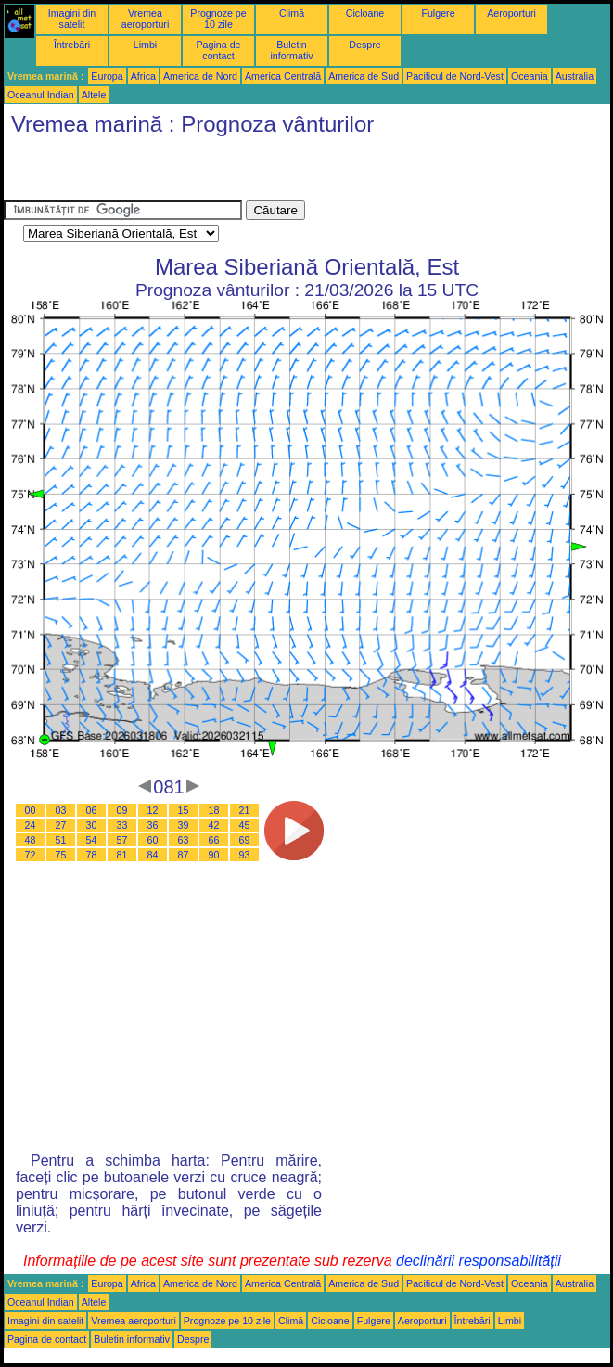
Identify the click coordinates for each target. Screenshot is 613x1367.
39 (183, 825)
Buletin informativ (291, 50)
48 (30, 839)
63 (183, 839)
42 (214, 825)
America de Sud (363, 76)
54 (91, 839)
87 (183, 854)
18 (214, 810)
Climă (291, 13)
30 (91, 825)
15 (183, 810)
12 (153, 810)
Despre (364, 44)
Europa (106, 76)
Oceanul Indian (40, 94)
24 (30, 825)
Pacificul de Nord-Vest (455, 76)
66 (214, 839)
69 (244, 839)
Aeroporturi (511, 13)
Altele (94, 94)
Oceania (529, 76)
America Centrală (283, 76)
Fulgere (437, 13)
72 (30, 854)
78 (91, 854)
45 (244, 825)
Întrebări (72, 44)
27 (61, 825)
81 (122, 854)
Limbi (145, 44)
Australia (575, 76)
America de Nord (200, 76)
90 (214, 854)
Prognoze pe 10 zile (218, 18)
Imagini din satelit (72, 18)
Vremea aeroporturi (145, 18)
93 (244, 854)
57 (122, 839)
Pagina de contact (219, 50)
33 (122, 825)
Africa (143, 76)
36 (153, 825)
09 (122, 810)
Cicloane (365, 13)
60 (153, 839)
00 (30, 810)
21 (244, 810)
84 (153, 854)
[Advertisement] (221, 172)
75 (61, 854)
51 (61, 839)
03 (61, 810)
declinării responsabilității (478, 1261)
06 (91, 810)
